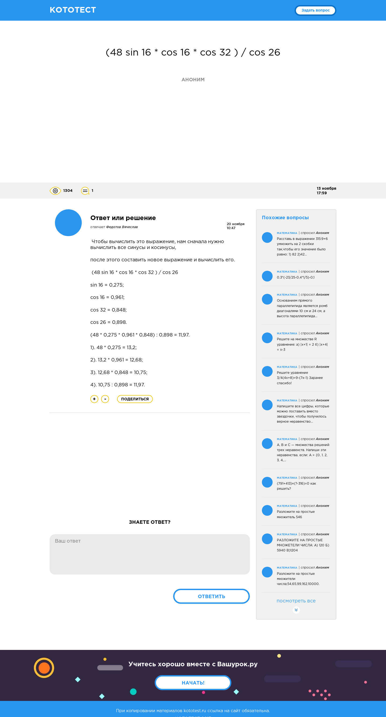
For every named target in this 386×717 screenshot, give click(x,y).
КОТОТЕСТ (73, 10)
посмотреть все (296, 606)
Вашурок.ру (237, 664)
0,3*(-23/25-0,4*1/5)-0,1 (295, 277)
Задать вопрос (316, 10)
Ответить (211, 597)
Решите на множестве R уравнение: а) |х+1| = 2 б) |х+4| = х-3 (302, 344)
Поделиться (135, 399)
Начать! (193, 683)
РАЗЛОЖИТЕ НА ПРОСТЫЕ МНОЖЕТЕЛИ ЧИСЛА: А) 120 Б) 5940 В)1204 (303, 545)
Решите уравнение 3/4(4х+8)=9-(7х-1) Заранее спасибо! (300, 378)
